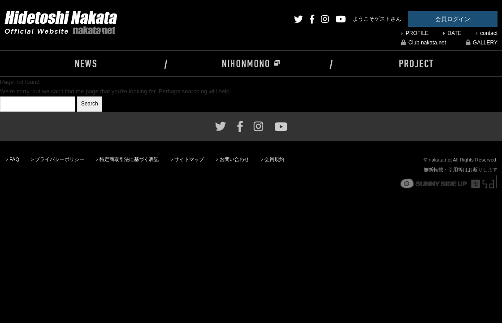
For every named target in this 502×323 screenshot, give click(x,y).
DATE (454, 33)
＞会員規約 (272, 159)
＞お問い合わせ (232, 159)
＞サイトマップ (186, 159)
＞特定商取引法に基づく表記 (127, 159)
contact (489, 33)
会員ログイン (452, 19)
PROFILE (417, 33)
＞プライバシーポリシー (57, 159)
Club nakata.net (423, 42)
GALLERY (482, 42)
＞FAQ (11, 159)
